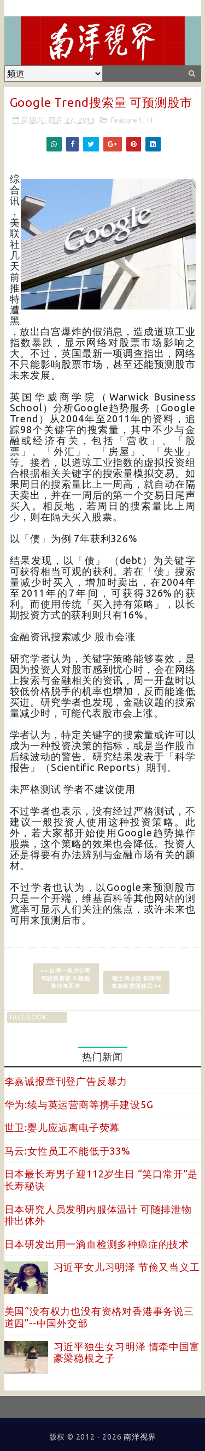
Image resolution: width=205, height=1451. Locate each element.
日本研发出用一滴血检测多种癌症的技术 (96, 1243)
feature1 (126, 120)
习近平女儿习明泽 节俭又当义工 (127, 1266)
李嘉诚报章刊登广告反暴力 (66, 1081)
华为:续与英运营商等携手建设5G (79, 1104)
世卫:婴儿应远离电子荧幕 (62, 1127)
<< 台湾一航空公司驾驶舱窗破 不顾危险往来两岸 (65, 978)
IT (151, 120)
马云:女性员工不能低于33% (67, 1150)
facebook (28, 1017)
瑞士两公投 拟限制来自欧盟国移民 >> (137, 982)
